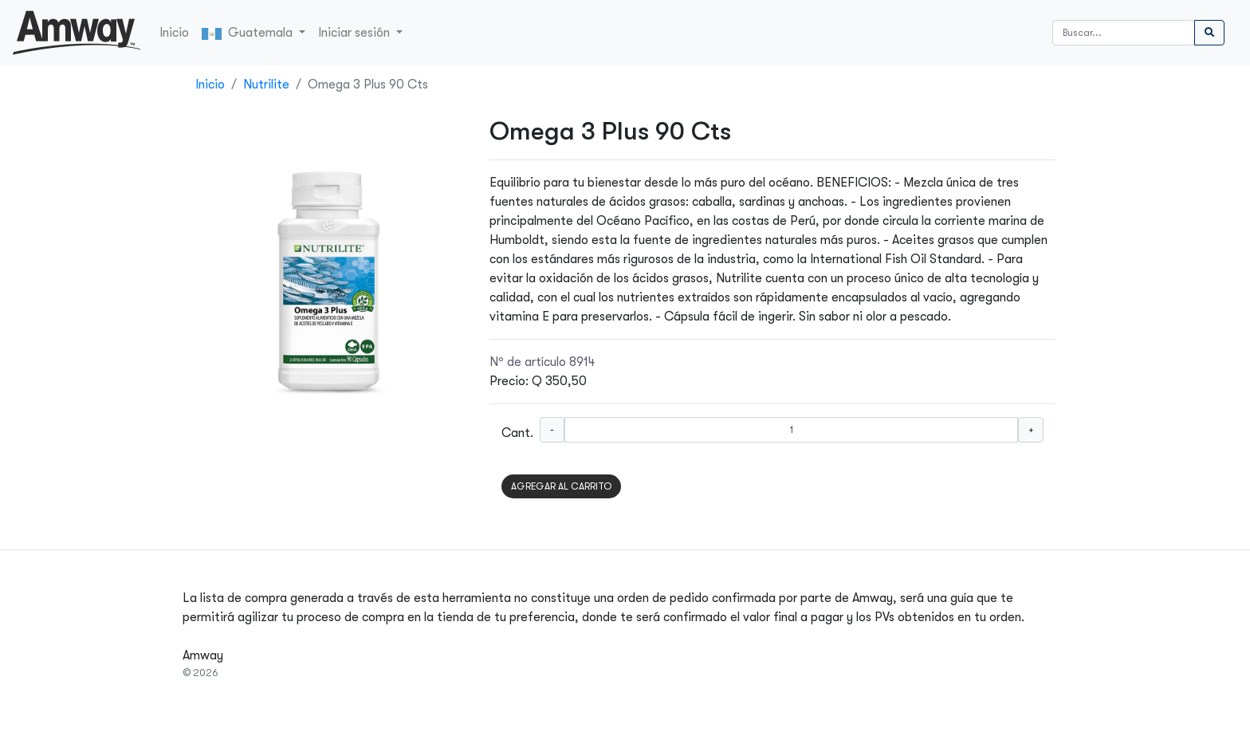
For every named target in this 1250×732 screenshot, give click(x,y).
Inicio (174, 33)
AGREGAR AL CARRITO (561, 486)
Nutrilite (266, 84)
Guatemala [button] (249, 33)
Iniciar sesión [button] (355, 33)
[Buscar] (1123, 32)
